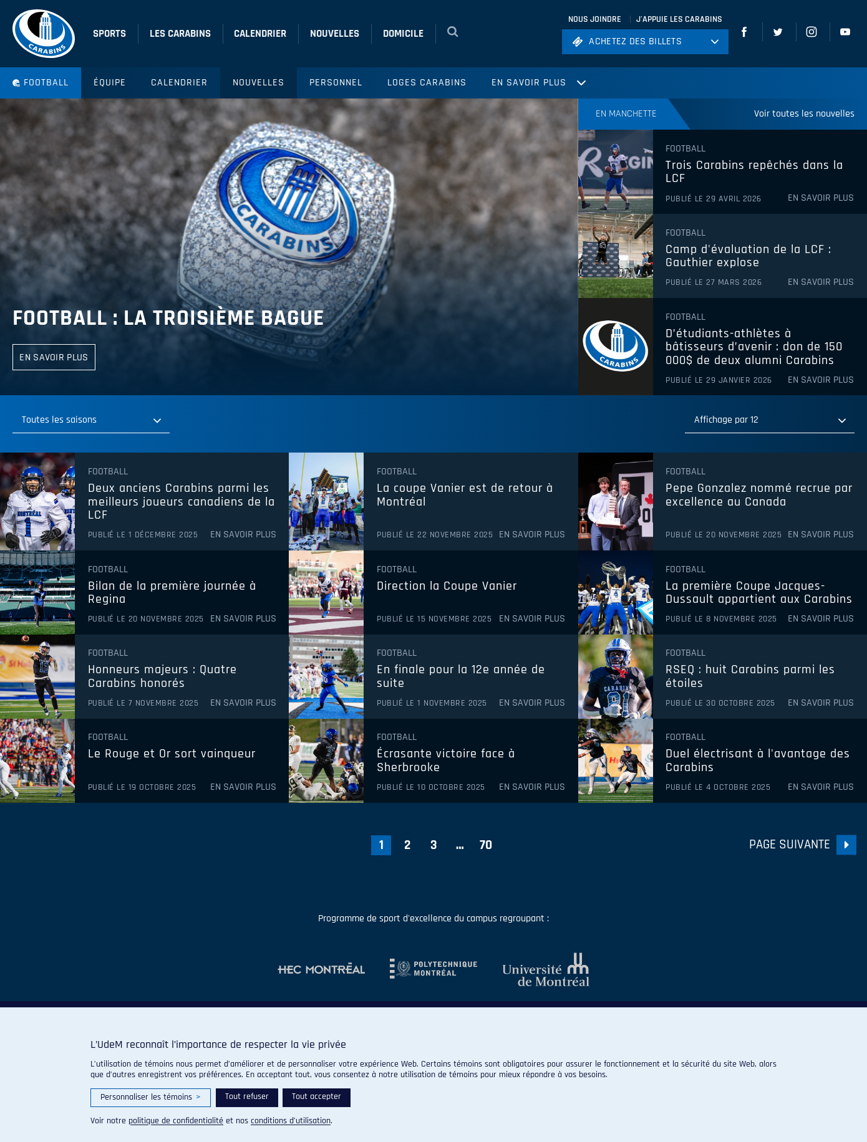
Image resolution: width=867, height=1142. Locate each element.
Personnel (335, 82)
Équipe (110, 82)
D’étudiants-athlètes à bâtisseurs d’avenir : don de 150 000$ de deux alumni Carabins (754, 347)
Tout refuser (247, 1096)
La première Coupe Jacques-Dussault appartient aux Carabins (759, 593)
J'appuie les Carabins (679, 19)
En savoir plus (529, 82)
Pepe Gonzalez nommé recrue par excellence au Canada (759, 495)
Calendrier (179, 82)
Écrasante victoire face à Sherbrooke (446, 760)
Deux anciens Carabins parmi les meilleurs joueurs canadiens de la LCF (181, 502)
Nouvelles (258, 82)
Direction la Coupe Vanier (447, 586)
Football (40, 82)
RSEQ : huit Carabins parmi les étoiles (750, 676)
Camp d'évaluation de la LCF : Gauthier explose (748, 256)
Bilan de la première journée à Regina (172, 593)
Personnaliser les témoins (150, 1097)
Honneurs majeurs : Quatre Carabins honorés (162, 676)
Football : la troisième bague (168, 318)
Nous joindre (594, 19)
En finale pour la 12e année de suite (461, 676)
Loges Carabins (427, 82)
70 (486, 845)
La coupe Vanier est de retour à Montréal (465, 495)
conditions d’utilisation (291, 1120)
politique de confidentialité (175, 1120)
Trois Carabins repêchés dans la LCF (754, 172)
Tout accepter (316, 1096)
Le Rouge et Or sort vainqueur (172, 754)
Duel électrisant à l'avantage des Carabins (758, 760)
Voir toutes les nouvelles (804, 113)
